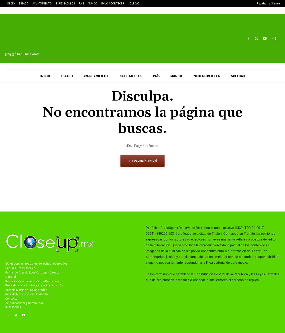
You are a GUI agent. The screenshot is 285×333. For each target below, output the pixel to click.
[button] (274, 38)
